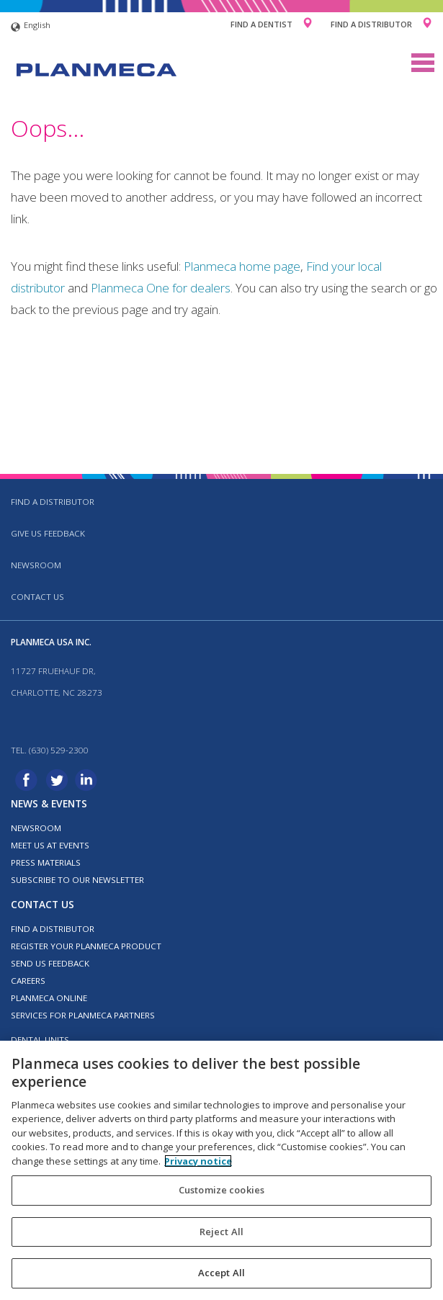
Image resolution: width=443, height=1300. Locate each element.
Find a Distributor (371, 24)
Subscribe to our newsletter (77, 879)
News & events (49, 803)
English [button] (30, 27)
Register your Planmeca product (86, 946)
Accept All (221, 1272)
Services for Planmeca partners (83, 1015)
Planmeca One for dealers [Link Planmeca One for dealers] (161, 287)
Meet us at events (50, 845)
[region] (221, 1170)
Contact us (37, 596)
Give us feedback (48, 533)
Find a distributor (52, 501)
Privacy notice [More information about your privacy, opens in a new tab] (198, 1161)
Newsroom (36, 565)
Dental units (40, 1039)
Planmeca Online (49, 997)
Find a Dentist (261, 24)
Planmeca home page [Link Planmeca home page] (242, 266)
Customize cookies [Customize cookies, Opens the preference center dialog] (221, 1189)
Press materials (46, 862)
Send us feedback (50, 963)
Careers (28, 980)
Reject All (221, 1231)
